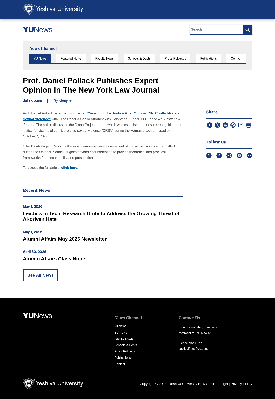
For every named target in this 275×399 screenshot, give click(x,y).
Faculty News (104, 58)
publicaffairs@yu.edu (192, 348)
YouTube (239, 155)
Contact (236, 58)
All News (120, 326)
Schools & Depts (139, 58)
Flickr (249, 155)
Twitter (209, 155)
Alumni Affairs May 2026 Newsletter (65, 239)
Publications (208, 58)
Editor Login (218, 384)
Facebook (219, 155)
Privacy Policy (241, 384)
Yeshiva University (53, 9)
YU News (40, 58)
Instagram (229, 155)
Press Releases (175, 58)
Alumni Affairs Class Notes (55, 259)
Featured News (71, 58)
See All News (40, 275)
